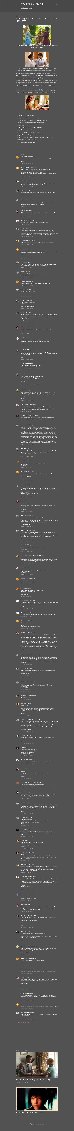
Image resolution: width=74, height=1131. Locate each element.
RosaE (22, 567)
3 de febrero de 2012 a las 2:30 (27, 224)
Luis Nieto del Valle (25, 876)
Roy (22, 248)
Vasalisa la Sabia (24, 958)
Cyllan (22, 180)
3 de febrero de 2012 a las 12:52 (27, 480)
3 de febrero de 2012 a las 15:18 (27, 540)
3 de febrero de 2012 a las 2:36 (27, 236)
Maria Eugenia (24, 668)
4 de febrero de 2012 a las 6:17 (27, 664)
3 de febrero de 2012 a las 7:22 (27, 296)
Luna (22, 337)
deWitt (22, 390)
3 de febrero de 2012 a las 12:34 (27, 467)
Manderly (23, 817)
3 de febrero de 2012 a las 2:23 (27, 216)
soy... (22, 769)
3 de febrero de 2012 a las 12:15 (27, 456)
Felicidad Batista (25, 167)
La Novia (23, 735)
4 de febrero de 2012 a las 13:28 (27, 731)
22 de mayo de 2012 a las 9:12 (26, 973)
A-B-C (22, 802)
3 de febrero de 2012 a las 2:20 (27, 206)
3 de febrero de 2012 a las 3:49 (27, 267)
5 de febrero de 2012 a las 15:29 (27, 900)
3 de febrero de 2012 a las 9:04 (27, 333)
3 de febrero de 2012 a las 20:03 (27, 574)
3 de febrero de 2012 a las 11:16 (27, 385)
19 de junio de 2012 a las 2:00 (26, 989)
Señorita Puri (24, 220)
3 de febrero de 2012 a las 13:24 (27, 496)
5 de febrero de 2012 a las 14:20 (27, 872)
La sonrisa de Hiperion (26, 578)
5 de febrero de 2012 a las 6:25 (27, 836)
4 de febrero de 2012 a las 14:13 (27, 755)
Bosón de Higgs (25, 632)
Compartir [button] (18, 149)
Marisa (22, 228)
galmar (22, 792)
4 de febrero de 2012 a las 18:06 (27, 778)
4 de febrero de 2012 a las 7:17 (27, 677)
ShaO (22, 190)
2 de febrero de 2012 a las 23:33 (27, 163)
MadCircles (41, 1126)
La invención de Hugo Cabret (30, 1112)
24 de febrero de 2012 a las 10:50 (27, 954)
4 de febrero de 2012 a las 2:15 (26, 584)
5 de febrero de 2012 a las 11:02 (27, 860)
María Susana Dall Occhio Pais (28, 782)
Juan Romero (24, 156)
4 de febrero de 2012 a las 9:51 (26, 715)
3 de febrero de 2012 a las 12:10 (27, 444)
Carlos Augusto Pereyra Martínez (29, 555)
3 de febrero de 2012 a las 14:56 (27, 526)
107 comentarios (25, 1115)
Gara (22, 501)
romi (22, 327)
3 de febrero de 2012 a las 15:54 (27, 551)
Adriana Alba (24, 289)
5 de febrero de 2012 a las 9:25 (27, 848)
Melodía (22, 485)
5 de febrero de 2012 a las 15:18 (27, 889)
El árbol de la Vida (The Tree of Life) (33, 1080)
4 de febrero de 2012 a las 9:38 (27, 699)
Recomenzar (24, 1012)
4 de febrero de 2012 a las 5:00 (27, 608)
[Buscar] (57, 4)
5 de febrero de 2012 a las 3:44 (27, 813)
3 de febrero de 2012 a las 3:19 (26, 258)
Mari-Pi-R (23, 460)
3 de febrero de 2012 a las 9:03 (27, 322)
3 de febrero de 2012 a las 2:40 (27, 244)
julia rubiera (23, 759)
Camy (22, 904)
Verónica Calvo (24, 600)
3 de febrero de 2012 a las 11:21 (27, 411)
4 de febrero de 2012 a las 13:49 (27, 743)
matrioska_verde (25, 915)
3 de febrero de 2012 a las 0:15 (27, 186)
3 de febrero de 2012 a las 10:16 (27, 370)
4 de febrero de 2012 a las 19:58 (27, 787)
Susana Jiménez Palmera (27, 719)
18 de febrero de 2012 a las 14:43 (27, 942)
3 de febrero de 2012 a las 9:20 (27, 345)
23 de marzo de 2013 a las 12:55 (27, 999)
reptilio (22, 312)
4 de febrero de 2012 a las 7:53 (27, 691)
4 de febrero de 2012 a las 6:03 (27, 651)
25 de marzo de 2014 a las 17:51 (27, 1008)
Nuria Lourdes (24, 515)
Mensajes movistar (25, 969)
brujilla (22, 747)
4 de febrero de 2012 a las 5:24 (27, 616)
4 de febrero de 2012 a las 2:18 (27, 596)
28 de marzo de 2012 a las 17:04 (27, 964)
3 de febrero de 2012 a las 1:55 (26, 195)
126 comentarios (25, 1082)
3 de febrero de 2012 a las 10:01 (27, 359)
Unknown (23, 281)
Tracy (22, 262)
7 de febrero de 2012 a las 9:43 (27, 911)
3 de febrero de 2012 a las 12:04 (27, 420)
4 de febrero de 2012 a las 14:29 (27, 765)
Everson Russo (24, 240)
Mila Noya (23, 300)
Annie (22, 588)
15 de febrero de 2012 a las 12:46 (27, 927)
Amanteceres (24, 893)
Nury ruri (23, 612)
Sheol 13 (23, 829)
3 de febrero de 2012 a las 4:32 (27, 285)
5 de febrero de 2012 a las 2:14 (26, 798)
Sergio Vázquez (24, 200)
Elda (22, 840)
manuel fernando (25, 404)
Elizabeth (23, 210)
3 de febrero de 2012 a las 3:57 (27, 277)
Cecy (22, 271)
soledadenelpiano (25, 471)
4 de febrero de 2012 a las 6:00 (27, 628)
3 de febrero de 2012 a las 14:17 (27, 511)
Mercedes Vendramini (26, 415)
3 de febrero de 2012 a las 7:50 (27, 308)
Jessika (22, 703)
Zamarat (23, 448)
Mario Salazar (24, 425)
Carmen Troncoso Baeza (27, 655)
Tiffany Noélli (24, 864)
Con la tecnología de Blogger (37, 1124)
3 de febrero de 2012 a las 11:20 (27, 400)
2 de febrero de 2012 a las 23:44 (27, 176)
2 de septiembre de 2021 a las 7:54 (27, 1019)
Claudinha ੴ (24, 852)
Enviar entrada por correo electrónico (29, 149)
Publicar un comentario (22, 1022)
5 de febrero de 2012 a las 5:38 (27, 825)
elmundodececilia (25, 946)
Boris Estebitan (24, 695)
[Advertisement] (37, 1036)
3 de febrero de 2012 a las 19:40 (27, 563)
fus (21, 977)
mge (22, 931)
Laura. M (23, 374)
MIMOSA (23, 349)
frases (34, 1006)
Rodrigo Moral (24, 530)
